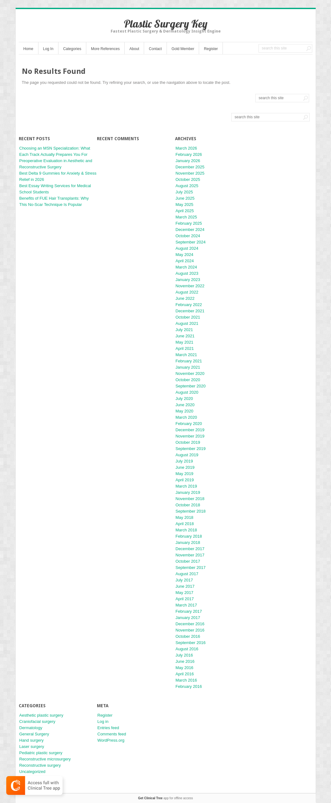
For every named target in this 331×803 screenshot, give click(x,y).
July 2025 (184, 192)
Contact (155, 49)
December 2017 (190, 548)
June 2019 (185, 467)
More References (105, 49)
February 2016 (189, 686)
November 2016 (190, 630)
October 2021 (188, 317)
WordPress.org (111, 740)
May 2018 (184, 517)
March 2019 (186, 486)
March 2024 (186, 267)
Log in (103, 721)
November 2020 (190, 373)
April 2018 (185, 523)
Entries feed (108, 727)
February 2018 (189, 536)
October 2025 (188, 179)
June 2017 (185, 586)
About (134, 49)
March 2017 (186, 605)
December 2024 (190, 229)
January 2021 (188, 367)
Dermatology (31, 727)
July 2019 (184, 461)
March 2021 (186, 354)
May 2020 (184, 411)
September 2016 (191, 642)
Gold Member (183, 49)
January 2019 (188, 492)
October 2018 (188, 505)
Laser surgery (31, 746)
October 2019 (188, 442)
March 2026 (186, 148)
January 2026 (188, 160)
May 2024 (184, 254)
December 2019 (190, 429)
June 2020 (185, 404)
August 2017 (187, 573)
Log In (48, 49)
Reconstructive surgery (40, 765)
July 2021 (184, 329)
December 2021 (190, 311)
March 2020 (186, 417)
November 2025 (190, 173)
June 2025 (185, 198)
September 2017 (191, 567)
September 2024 (191, 242)
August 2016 (187, 649)
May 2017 (184, 592)
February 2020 (189, 423)
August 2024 (187, 248)
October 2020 (188, 379)
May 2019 (184, 473)
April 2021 (185, 348)
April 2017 (185, 598)
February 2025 (189, 223)
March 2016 (186, 680)
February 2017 (189, 611)
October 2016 (188, 636)
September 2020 (191, 386)
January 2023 (188, 279)
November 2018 (190, 498)
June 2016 (185, 661)
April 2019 (185, 480)
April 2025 (185, 210)
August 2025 (187, 185)
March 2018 (186, 530)
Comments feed (112, 734)
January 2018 (188, 542)
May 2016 (184, 667)
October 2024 (188, 235)
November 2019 (190, 436)
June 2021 (185, 336)
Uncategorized (32, 771)
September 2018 (191, 511)
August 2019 (187, 455)
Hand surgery (31, 740)
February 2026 (189, 154)
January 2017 (188, 617)
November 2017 (190, 555)
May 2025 (184, 204)
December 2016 (190, 623)
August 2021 (187, 323)
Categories (72, 49)
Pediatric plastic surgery (41, 752)
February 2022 (189, 304)
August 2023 (187, 273)
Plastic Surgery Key (166, 23)
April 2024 (185, 260)
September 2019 (191, 448)
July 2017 (184, 580)
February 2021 (189, 361)
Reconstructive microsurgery (45, 759)
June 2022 (185, 298)
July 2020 (184, 398)
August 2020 (187, 392)
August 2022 (187, 292)
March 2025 (186, 217)
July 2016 (184, 655)
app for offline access (165, 798)
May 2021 (184, 342)
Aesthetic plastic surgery (41, 715)
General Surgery (34, 734)
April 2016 (185, 674)
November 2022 (190, 286)
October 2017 (188, 561)
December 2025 (190, 167)
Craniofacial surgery (37, 721)
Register (211, 49)
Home (28, 49)
